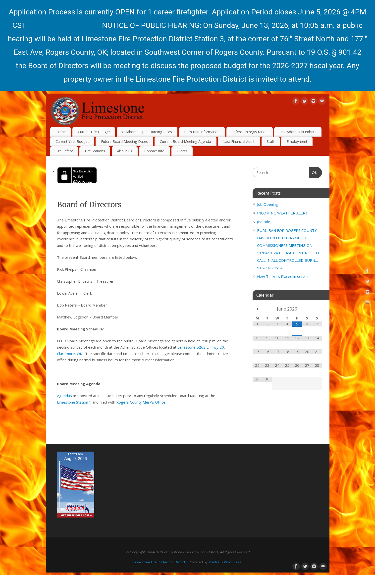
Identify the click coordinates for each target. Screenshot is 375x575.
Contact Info (154, 151)
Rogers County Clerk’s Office (140, 402)
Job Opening (267, 204)
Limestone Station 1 (74, 402)
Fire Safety (64, 151)
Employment (297, 141)
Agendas (64, 395)
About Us (124, 151)
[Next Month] (317, 309)
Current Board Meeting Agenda (185, 141)
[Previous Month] (258, 309)
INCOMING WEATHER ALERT (282, 212)
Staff (270, 141)
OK (313, 172)
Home (60, 131)
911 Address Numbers (298, 131)
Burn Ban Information (201, 131)
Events (182, 151)
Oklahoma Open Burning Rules (147, 131)
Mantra (214, 562)
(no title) (264, 221)
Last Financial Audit (239, 141)
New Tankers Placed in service (283, 276)
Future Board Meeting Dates (124, 141)
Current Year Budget (72, 141)
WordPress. (233, 562)
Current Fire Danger (94, 131)
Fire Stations (95, 151)
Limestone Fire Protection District (159, 562)
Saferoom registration (250, 131)
